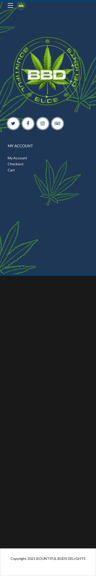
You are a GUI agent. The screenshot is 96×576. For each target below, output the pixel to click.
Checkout (16, 164)
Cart (11, 170)
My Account (17, 158)
